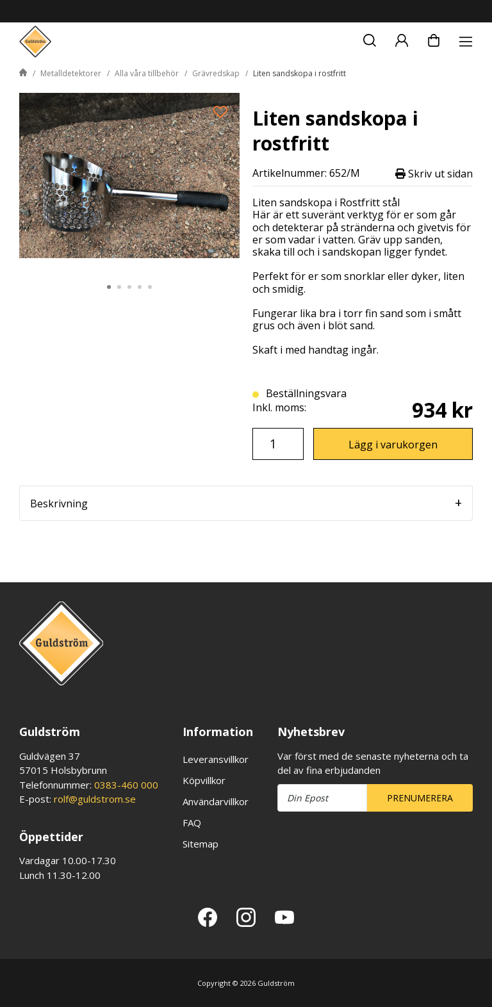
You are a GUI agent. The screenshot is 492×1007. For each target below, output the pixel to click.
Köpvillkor (204, 780)
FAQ (192, 822)
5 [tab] (150, 287)
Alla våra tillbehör (147, 73)
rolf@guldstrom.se (95, 798)
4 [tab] (140, 287)
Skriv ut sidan (434, 173)
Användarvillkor (216, 801)
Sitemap (200, 843)
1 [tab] (109, 287)
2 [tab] (119, 287)
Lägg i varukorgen (393, 445)
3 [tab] (129, 287)
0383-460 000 (126, 784)
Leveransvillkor (216, 759)
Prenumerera (420, 798)
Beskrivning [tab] (59, 503)
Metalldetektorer (70, 73)
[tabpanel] (129, 181)
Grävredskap (216, 73)
